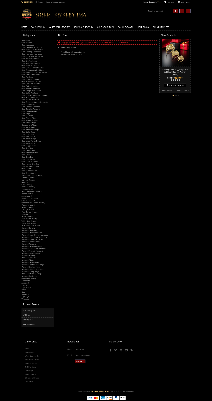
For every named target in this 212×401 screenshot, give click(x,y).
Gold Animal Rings (28, 123)
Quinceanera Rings (29, 125)
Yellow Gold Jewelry (29, 219)
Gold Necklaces (27, 45)
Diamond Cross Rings (30, 262)
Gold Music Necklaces (30, 66)
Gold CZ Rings (27, 116)
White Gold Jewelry (29, 221)
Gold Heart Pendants (29, 97)
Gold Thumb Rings (28, 150)
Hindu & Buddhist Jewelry (31, 191)
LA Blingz (26, 315)
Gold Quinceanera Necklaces (32, 70)
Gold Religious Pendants (31, 91)
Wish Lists (171, 2)
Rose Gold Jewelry (28, 223)
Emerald (24, 285)
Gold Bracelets (27, 157)
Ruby (23, 292)
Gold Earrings (26, 155)
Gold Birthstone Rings (30, 130)
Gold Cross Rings (28, 134)
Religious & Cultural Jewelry (32, 175)
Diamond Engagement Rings (32, 269)
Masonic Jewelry (27, 189)
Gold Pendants (27, 77)
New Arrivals (26, 40)
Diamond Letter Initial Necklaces (34, 237)
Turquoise (25, 299)
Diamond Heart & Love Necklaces (34, 235)
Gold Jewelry (26, 43)
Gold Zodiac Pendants (30, 86)
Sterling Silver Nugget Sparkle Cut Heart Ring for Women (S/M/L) (175, 71)
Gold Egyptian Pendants (30, 109)
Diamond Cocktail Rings (30, 267)
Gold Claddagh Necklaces (31, 47)
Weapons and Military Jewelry (33, 203)
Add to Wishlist (167, 90)
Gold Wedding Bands (29, 153)
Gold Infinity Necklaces (30, 59)
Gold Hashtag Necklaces (31, 52)
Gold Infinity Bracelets (30, 166)
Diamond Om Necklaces (30, 242)
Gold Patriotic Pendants (30, 88)
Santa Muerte (26, 182)
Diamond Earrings (28, 256)
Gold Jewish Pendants (30, 100)
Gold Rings (25, 114)
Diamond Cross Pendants (31, 246)
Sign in (48, 2)
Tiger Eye (25, 297)
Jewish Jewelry (27, 196)
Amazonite (25, 281)
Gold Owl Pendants (29, 111)
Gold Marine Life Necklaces (32, 50)
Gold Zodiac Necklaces (30, 75)
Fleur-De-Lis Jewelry (29, 212)
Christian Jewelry (28, 187)
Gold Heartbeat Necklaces (31, 54)
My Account (39, 2)
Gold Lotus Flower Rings (31, 141)
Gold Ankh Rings (28, 127)
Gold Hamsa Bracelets (30, 164)
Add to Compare (182, 90)
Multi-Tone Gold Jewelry (30, 226)
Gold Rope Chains (28, 173)
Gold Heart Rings (28, 136)
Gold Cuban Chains (29, 171)
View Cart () (185, 2)
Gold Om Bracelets (28, 159)
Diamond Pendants (29, 244)
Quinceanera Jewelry (29, 198)
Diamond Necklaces (29, 230)
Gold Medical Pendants (30, 84)
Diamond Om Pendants (30, 253)
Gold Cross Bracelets (29, 162)
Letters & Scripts (27, 214)
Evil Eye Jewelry (27, 210)
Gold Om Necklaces (29, 61)
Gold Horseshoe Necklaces (32, 56)
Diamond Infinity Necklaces (32, 239)
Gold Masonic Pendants (30, 107)
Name (69, 349)
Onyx (23, 290)
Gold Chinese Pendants (30, 79)
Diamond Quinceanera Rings (32, 265)
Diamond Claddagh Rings (31, 274)
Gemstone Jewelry (28, 278)
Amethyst (25, 283)
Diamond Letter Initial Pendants (33, 249)
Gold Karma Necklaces (30, 63)
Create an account (58, 2)
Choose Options (175, 85)
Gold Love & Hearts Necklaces (33, 68)
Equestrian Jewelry (28, 205)
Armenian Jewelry (28, 178)
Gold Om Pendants (29, 104)
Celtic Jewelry (26, 184)
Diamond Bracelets (28, 258)
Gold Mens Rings (28, 143)
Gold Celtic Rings (28, 132)
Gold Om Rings (27, 148)
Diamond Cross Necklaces (31, 233)
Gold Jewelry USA (29, 311)
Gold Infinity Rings (28, 139)
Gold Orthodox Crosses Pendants (34, 102)
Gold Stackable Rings (29, 120)
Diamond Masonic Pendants (32, 251)
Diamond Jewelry (28, 228)
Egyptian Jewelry (28, 180)
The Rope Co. (28, 320)
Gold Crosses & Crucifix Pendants (34, 95)
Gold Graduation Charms (31, 81)
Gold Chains (26, 169)
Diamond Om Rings (29, 276)
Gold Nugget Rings (28, 146)
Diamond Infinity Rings (30, 271)
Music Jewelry (27, 217)
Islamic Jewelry (27, 194)
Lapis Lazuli (26, 287)
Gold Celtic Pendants (29, 93)
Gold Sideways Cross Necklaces (34, 72)
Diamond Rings (27, 260)
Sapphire (25, 294)
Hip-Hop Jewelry (27, 207)
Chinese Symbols (28, 200)
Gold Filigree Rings (29, 118)
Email (69, 355)
